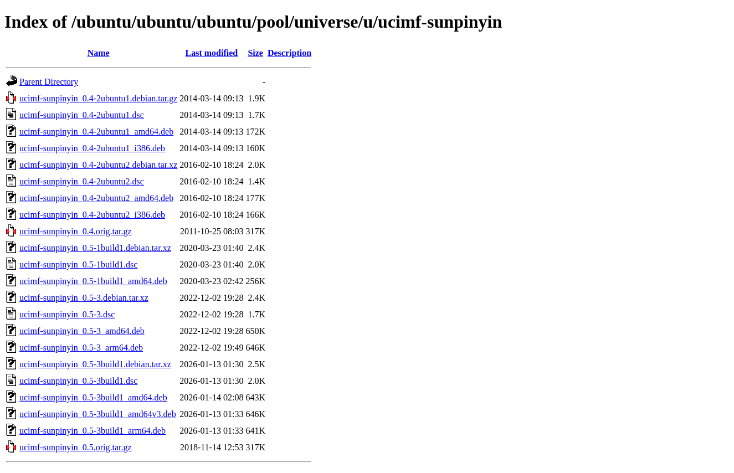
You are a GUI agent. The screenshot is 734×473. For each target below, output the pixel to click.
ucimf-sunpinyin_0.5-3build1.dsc (78, 380)
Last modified (212, 53)
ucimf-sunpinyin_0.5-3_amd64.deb (82, 331)
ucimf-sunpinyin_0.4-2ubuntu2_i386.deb (92, 214)
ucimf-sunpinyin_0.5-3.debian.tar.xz (83, 297)
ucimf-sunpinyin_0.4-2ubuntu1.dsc (81, 115)
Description (289, 53)
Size (255, 53)
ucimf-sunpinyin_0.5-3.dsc (67, 314)
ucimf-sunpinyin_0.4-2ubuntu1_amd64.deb (96, 131)
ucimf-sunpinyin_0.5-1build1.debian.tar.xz (95, 248)
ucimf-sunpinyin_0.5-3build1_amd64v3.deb (97, 414)
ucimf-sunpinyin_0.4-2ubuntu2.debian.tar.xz (98, 164)
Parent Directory (48, 81)
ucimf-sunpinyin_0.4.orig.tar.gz (75, 231)
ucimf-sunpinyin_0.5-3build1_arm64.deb (92, 430)
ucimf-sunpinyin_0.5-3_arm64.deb (81, 347)
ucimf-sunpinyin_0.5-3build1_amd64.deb (93, 397)
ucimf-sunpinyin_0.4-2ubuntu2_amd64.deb (96, 198)
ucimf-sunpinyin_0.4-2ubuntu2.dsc (81, 181)
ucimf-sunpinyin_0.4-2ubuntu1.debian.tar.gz (98, 98)
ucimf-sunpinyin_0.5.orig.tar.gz (75, 447)
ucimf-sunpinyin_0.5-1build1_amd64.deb (93, 281)
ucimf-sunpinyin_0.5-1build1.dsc (78, 264)
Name (99, 53)
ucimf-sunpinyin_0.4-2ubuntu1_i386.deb (92, 148)
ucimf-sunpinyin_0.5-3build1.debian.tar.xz (95, 364)
